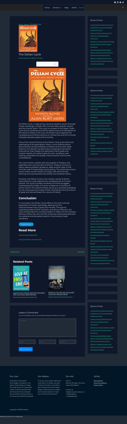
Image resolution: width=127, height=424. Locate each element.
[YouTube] (117, 2)
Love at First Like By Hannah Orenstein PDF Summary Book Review (27, 295)
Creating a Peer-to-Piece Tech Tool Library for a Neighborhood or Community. (102, 35)
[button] (60, 8)
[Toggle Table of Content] (55, 64)
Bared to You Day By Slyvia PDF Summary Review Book (62, 294)
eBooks (34, 58)
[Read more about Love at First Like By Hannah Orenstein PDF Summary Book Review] (21, 278)
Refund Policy (98, 385)
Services (57, 8)
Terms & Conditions (100, 387)
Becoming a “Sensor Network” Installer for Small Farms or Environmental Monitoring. (100, 44)
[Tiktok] (123, 2)
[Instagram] (120, 2)
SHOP (74, 8)
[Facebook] (115, 2)
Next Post (81, 252)
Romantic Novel (23, 299)
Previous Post (15, 252)
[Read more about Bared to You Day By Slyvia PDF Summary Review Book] (56, 278)
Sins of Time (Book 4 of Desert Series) (31, 239)
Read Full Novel (26, 224)
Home (47, 8)
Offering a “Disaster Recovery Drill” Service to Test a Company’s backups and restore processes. (102, 63)
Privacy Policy (98, 389)
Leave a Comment (25, 58)
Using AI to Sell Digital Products (101, 274)
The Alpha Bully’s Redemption (29, 235)
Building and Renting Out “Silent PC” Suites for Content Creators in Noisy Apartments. (101, 156)
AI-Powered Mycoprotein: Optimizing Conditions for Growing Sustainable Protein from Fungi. (102, 27)
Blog (66, 8)
